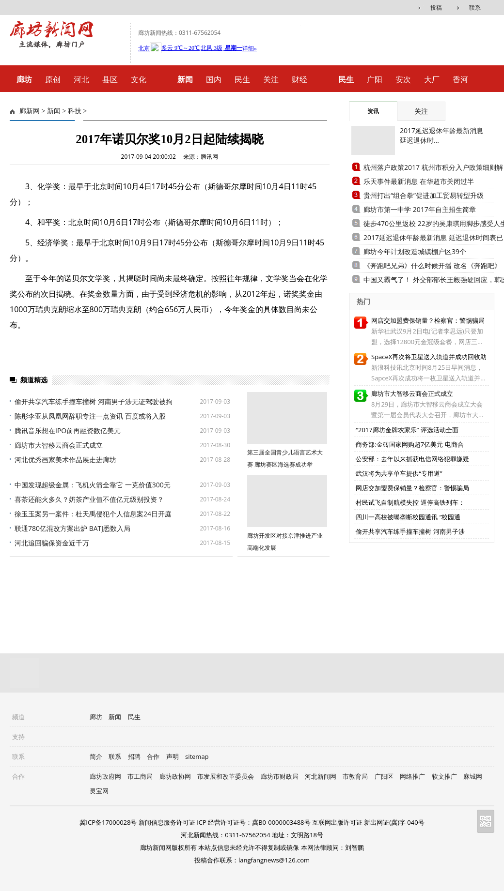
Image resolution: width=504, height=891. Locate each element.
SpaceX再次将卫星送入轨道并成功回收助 (429, 356)
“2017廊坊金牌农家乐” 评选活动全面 (407, 429)
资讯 (373, 111)
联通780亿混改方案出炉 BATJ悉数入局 (72, 528)
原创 (53, 79)
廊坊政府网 (105, 776)
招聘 (134, 756)
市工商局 (140, 776)
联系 (475, 7)
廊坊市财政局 (280, 776)
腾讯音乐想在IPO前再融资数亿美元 (68, 430)
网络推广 (412, 776)
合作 (153, 756)
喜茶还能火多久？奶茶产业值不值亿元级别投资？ (89, 499)
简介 (96, 756)
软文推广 (444, 776)
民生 (242, 79)
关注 (271, 79)
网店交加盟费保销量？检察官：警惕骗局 (428, 320)
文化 (138, 79)
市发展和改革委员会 (225, 776)
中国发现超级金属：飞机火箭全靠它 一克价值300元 (93, 484)
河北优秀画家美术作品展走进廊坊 (65, 459)
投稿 (436, 7)
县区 (110, 79)
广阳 (374, 79)
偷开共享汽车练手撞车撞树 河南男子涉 (410, 531)
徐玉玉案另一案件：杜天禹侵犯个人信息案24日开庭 (93, 513)
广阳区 (384, 776)
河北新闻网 (320, 776)
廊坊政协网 (175, 776)
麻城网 (472, 776)
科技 (74, 111)
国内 (213, 79)
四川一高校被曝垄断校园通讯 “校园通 (408, 517)
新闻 (54, 111)
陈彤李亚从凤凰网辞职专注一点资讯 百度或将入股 (90, 416)
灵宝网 (99, 790)
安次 (403, 79)
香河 (460, 79)
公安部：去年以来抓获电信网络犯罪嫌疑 (412, 458)
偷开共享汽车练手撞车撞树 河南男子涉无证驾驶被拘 (94, 401)
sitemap (197, 756)
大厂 (432, 79)
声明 (172, 756)
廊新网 (29, 111)
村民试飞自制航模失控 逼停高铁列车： (410, 502)
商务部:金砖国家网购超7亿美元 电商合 (409, 444)
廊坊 (96, 716)
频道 (18, 716)
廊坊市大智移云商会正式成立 (59, 445)
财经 (299, 79)
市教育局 (355, 776)
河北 (81, 79)
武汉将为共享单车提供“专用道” (399, 473)
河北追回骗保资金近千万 (52, 542)
